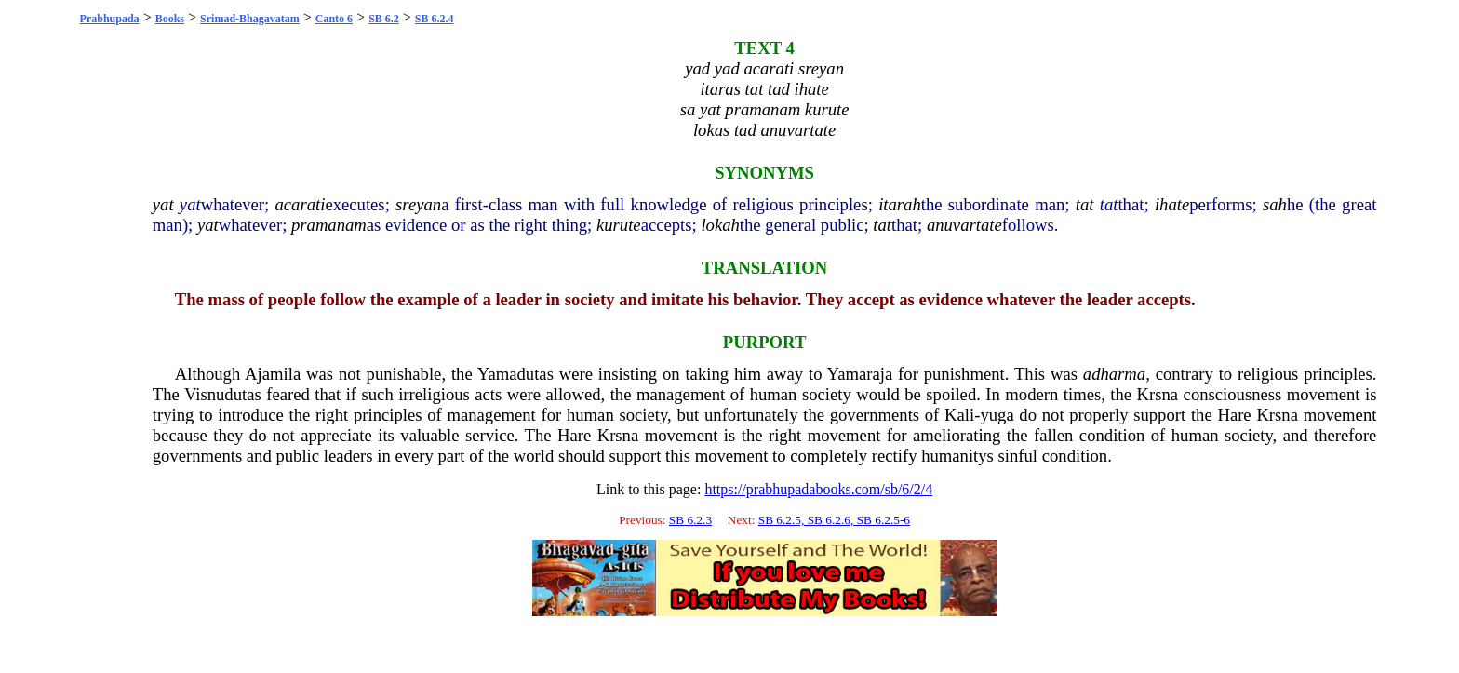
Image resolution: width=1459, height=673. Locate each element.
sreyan (418, 204)
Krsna (1158, 394)
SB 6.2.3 (690, 520)
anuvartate (964, 225)
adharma (1114, 374)
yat (163, 204)
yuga (996, 414)
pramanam (329, 225)
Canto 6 (334, 18)
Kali (959, 414)
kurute (618, 225)
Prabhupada (110, 18)
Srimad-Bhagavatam (250, 18)
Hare (1234, 414)
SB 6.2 (383, 18)
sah (1275, 204)
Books (169, 18)
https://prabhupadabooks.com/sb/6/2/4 (818, 489)
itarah (899, 204)
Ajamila (273, 374)
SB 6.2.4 (434, 18)
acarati (300, 204)
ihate (1172, 204)
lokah (720, 225)
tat (1085, 204)
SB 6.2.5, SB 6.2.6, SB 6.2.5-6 (834, 520)
